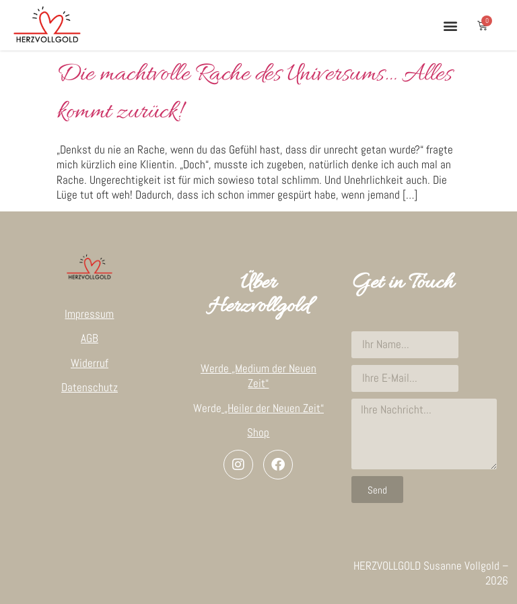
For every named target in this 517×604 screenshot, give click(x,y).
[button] (450, 25)
